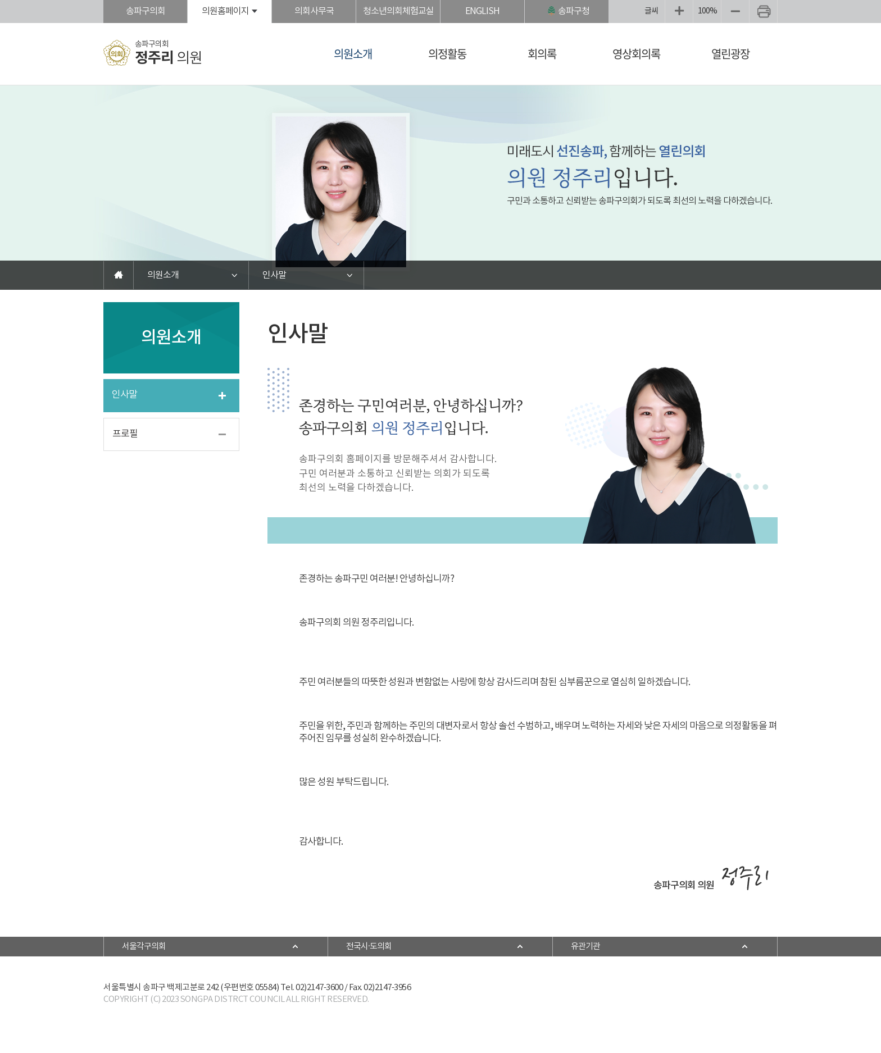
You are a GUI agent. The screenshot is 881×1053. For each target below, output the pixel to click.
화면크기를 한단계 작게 (735, 11)
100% (707, 11)
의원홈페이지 (225, 11)
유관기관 (585, 946)
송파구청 (573, 11)
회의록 (542, 53)
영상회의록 (636, 53)
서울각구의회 (144, 946)
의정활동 (447, 53)
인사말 (274, 275)
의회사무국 (314, 11)
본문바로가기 (0, 0)
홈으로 (118, 275)
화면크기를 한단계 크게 (679, 11)
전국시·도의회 (369, 946)
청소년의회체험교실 (398, 11)
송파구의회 (145, 11)
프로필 (125, 434)
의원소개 (353, 53)
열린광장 (730, 53)
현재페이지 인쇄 (763, 11)
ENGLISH (482, 11)
